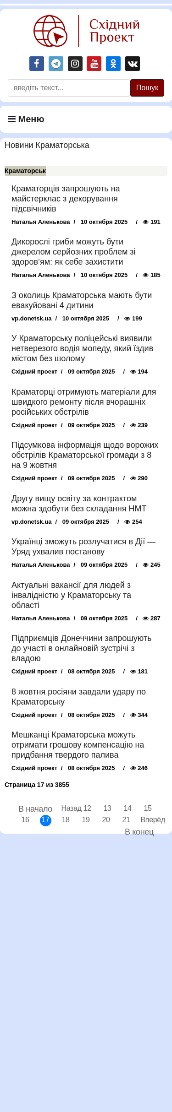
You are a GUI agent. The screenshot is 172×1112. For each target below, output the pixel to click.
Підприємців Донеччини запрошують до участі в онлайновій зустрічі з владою (81, 648)
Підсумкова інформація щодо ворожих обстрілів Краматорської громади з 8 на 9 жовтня (84, 455)
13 (107, 808)
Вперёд (146, 820)
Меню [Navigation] (26, 119)
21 (126, 820)
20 (106, 820)
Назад (67, 808)
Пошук (147, 88)
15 (147, 808)
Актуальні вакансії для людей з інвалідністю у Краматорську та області (71, 595)
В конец (139, 831)
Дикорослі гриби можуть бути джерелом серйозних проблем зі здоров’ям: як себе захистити (73, 251)
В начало (35, 809)
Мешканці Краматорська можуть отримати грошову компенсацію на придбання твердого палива (77, 744)
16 (25, 820)
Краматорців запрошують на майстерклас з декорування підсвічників (65, 198)
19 (85, 820)
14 (127, 808)
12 (87, 808)
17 (45, 820)
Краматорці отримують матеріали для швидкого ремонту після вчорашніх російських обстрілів (83, 402)
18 (65, 820)
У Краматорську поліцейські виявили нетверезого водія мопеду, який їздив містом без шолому (82, 348)
